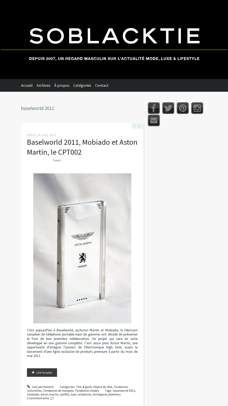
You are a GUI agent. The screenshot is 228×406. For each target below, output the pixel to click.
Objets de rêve (102, 387)
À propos (61, 85)
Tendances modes (87, 390)
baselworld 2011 (124, 390)
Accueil (27, 85)
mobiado (33, 394)
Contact (102, 85)
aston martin (49, 394)
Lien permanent (40, 387)
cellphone (84, 394)
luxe (73, 394)
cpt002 (64, 394)
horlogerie (100, 394)
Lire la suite (44, 372)
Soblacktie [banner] (114, 39)
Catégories (82, 85)
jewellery (114, 394)
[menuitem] (29, 85)
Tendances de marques (58, 390)
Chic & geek (84, 387)
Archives (43, 85)
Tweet (56, 160)
